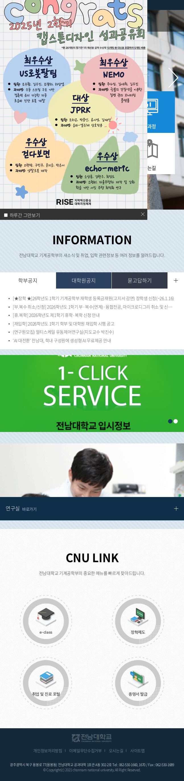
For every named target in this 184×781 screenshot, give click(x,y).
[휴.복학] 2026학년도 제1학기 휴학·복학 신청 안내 (56, 315)
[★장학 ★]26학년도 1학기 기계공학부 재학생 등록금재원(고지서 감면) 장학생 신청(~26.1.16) (93, 298)
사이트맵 (137, 750)
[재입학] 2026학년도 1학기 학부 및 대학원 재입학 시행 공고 (63, 324)
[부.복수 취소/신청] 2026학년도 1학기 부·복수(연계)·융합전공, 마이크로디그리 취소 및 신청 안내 (94, 307)
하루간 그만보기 (25, 215)
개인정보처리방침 (47, 750)
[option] (92, 393)
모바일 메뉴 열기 (175, 20)
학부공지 (28, 280)
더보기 (176, 280)
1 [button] (170, 421)
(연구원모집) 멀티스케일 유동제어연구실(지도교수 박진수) (63, 332)
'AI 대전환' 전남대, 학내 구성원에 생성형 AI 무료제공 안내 (62, 341)
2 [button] (175, 421)
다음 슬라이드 (173, 77)
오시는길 (116, 750)
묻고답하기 (140, 280)
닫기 (142, 214)
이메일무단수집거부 (85, 750)
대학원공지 (84, 280)
